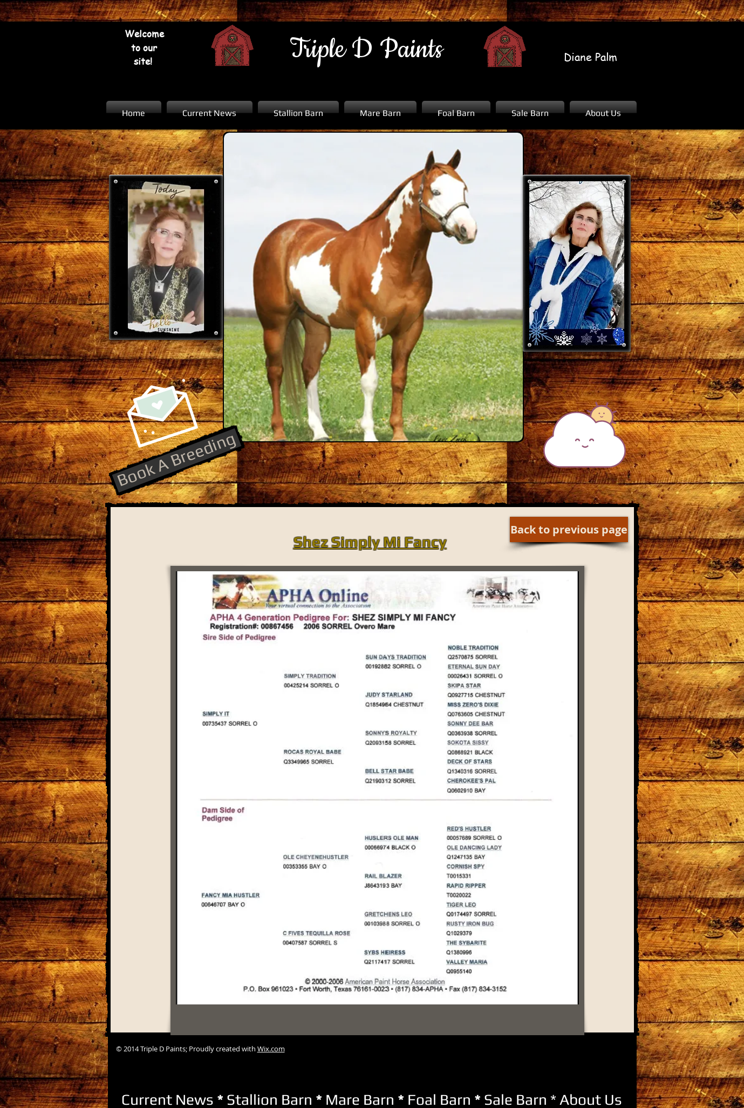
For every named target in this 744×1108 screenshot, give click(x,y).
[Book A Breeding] (176, 460)
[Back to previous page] (569, 529)
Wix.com (271, 1049)
